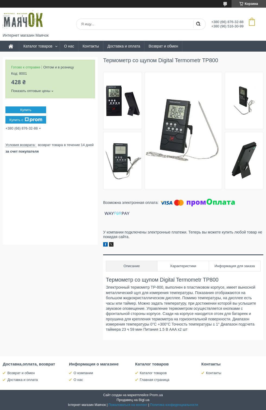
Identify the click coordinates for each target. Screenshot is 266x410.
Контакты (91, 46)
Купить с (25, 119)
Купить (25, 110)
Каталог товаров (37, 46)
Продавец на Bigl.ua (132, 400)
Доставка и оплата (123, 46)
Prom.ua (156, 395)
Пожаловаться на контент (128, 405)
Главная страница (154, 380)
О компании (83, 373)
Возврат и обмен (163, 46)
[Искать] (198, 24)
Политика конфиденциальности (174, 405)
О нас (69, 46)
